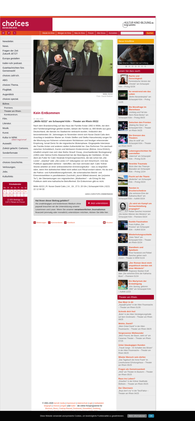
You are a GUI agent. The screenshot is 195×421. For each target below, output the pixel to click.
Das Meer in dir (125, 302)
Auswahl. (7, 143)
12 (26, 191)
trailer (73, 406)
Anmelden (113, 33)
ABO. (5, 80)
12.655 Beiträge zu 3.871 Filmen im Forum (15, 201)
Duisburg (96, 408)
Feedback (71, 222)
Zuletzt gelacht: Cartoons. (16, 148)
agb (90, 403)
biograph (47, 406)
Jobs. (5, 171)
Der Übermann (125, 388)
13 (5, 195)
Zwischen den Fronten (140, 122)
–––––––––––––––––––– (15, 157)
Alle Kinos (101, 33)
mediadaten (99, 403)
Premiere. (8, 108)
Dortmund (77, 408)
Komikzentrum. (11, 114)
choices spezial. (11, 99)
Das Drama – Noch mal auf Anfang (133, 63)
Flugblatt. (7, 89)
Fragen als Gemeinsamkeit (131, 369)
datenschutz (82, 403)
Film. (5, 118)
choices (56, 406)
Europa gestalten (11, 58)
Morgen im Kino (64, 33)
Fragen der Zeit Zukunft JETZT (17, 52)
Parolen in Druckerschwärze (137, 189)
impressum (71, 403)
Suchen (150, 33)
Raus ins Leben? (126, 378)
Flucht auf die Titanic (139, 176)
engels (63, 406)
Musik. (6, 128)
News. (6, 46)
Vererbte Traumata (138, 164)
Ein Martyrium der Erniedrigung (137, 282)
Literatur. (7, 123)
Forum (91, 33)
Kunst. (6, 132)
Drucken (109, 222)
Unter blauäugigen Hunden (131, 345)
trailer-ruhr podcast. (12, 63)
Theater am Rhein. (12, 111)
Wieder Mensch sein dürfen (132, 357)
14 (8, 195)
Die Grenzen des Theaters (137, 136)
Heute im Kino (48, 33)
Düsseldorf (87, 408)
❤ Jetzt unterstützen (98, 203)
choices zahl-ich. (11, 75)
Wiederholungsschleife (140, 234)
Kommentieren (57, 222)
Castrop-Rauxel (65, 408)
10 (19, 191)
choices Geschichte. (13, 162)
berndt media (59, 403)
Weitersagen (41, 222)
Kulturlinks (8, 176)
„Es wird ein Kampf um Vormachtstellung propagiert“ (140, 206)
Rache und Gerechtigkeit (135, 77)
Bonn (55, 408)
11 (22, 191)
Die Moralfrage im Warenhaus (137, 108)
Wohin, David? (125, 323)
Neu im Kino (80, 33)
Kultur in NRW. (10, 137)
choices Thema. (11, 85)
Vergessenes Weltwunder (131, 333)
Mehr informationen (137, 416)
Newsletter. (8, 41)
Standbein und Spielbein (136, 248)
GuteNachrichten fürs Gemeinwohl (13, 69)
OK (151, 416)
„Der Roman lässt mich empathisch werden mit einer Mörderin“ (140, 265)
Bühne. (6, 103)
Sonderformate (10, 153)
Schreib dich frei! (127, 311)
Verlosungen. (9, 167)
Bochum (48, 408)
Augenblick (8, 94)
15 (12, 195)
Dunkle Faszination (138, 221)
